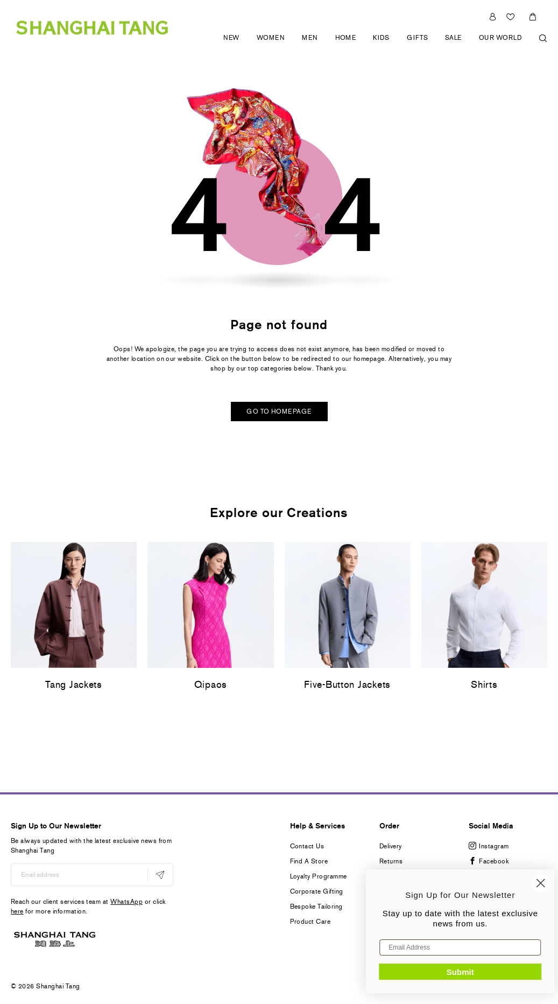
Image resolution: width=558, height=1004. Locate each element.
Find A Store (309, 861)
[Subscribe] (160, 874)
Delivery (390, 846)
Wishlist (511, 16)
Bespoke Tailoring (316, 906)
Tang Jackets (73, 685)
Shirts (484, 685)
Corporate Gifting (316, 891)
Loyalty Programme (318, 876)
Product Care (310, 921)
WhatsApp (126, 901)
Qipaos (210, 685)
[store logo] (92, 27)
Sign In (493, 16)
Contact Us (307, 846)
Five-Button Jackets (347, 685)
